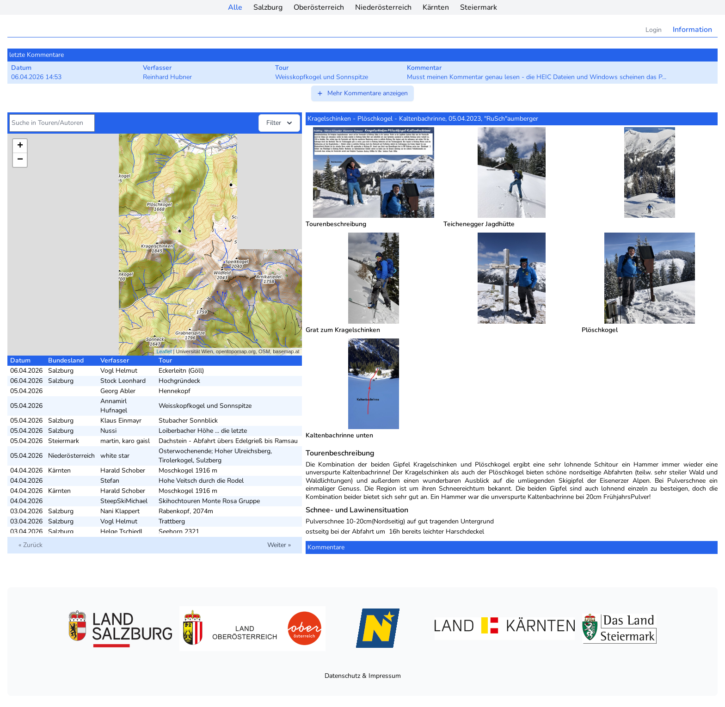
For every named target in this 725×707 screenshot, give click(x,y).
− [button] (20, 160)
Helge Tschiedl (121, 531)
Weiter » (279, 545)
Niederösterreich (383, 7)
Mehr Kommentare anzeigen (362, 93)
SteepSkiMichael (123, 501)
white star (114, 455)
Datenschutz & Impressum (363, 675)
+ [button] (20, 146)
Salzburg (268, 7)
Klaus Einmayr (120, 420)
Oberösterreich (319, 7)
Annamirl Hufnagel (113, 406)
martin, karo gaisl (125, 440)
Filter (280, 123)
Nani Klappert (120, 511)
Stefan (109, 480)
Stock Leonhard (123, 380)
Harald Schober (122, 470)
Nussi (108, 430)
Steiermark (478, 7)
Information (692, 30)
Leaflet (164, 351)
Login (653, 29)
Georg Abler (117, 391)
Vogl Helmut (118, 370)
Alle (235, 7)
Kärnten (436, 7)
